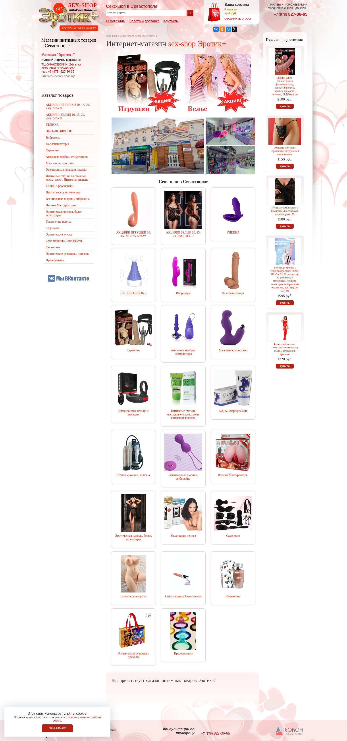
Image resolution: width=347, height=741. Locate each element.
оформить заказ (237, 18)
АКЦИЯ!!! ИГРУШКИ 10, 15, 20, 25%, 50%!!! (133, 234)
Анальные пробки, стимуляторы (183, 352)
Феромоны (233, 596)
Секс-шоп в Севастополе (120, 36)
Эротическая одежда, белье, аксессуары (133, 537)
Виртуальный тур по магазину (79, 27)
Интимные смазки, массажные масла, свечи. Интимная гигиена (183, 414)
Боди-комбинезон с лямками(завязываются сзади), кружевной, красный (285, 349)
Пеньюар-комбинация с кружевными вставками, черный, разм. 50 (284, 211)
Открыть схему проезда (58, 76)
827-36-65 (290, 14)
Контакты (171, 21)
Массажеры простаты (233, 350)
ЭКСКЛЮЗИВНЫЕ (133, 293)
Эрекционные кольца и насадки (133, 412)
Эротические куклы (133, 596)
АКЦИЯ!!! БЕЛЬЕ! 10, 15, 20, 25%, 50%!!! (183, 234)
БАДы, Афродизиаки (233, 411)
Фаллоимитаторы (233, 293)
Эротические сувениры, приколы (133, 655)
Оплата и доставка (144, 21)
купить (285, 106)
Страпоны (133, 350)
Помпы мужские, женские (133, 475)
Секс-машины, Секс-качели (183, 596)
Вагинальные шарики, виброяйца (183, 476)
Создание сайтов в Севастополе (289, 731)
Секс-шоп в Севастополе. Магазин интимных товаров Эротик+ (67, 15)
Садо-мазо (233, 535)
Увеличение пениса (183, 535)
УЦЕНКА (233, 232)
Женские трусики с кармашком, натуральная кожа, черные (285, 151)
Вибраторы (183, 293)
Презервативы (183, 653)
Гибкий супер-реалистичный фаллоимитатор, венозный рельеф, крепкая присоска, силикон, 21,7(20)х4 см (285, 86)
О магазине (115, 21)
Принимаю (57, 728)
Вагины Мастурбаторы (233, 475)
